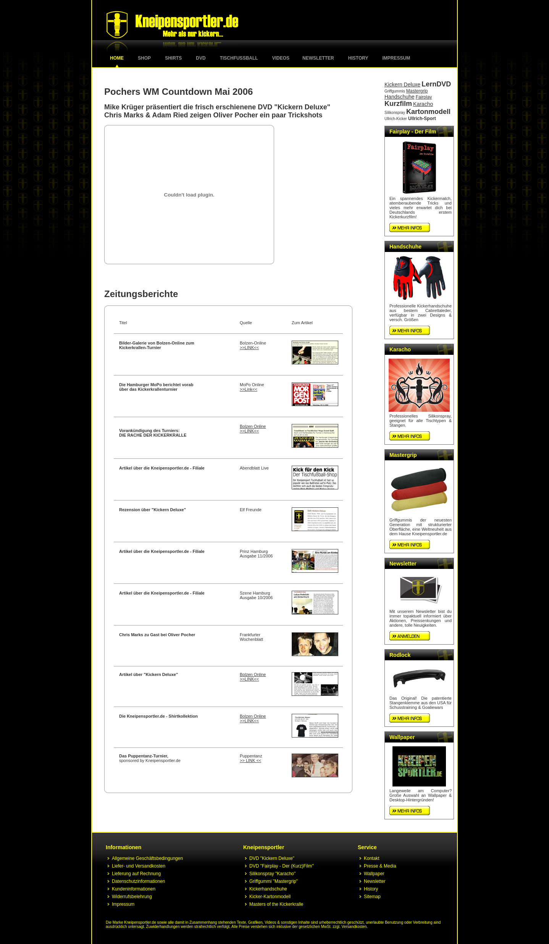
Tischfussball (239, 58)
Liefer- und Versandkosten (138, 866)
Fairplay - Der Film (412, 131)
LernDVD (436, 84)
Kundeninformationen (133, 889)
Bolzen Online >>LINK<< (253, 428)
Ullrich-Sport (422, 118)
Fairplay (424, 97)
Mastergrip (417, 91)
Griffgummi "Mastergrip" (273, 881)
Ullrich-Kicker (395, 119)
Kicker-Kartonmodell (270, 896)
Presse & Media (380, 866)
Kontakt (371, 858)
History (358, 58)
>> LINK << (250, 760)
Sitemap (372, 896)
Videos (280, 58)
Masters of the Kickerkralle (276, 904)
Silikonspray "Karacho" (272, 873)
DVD (200, 58)
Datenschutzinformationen (138, 881)
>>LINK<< (249, 347)
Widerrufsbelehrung (132, 896)
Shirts (173, 58)
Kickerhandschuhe (268, 889)
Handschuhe (399, 97)
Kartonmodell (428, 111)
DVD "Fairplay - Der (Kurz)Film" (281, 866)
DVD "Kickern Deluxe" (271, 858)
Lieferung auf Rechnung (136, 873)
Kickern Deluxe (402, 84)
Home (117, 58)
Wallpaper (402, 737)
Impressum (396, 58)
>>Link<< (248, 389)
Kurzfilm (398, 103)
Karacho (423, 104)
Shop (144, 58)
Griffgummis (394, 91)
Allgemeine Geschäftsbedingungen (147, 858)
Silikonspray (394, 112)
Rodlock (399, 655)
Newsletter (318, 58)
